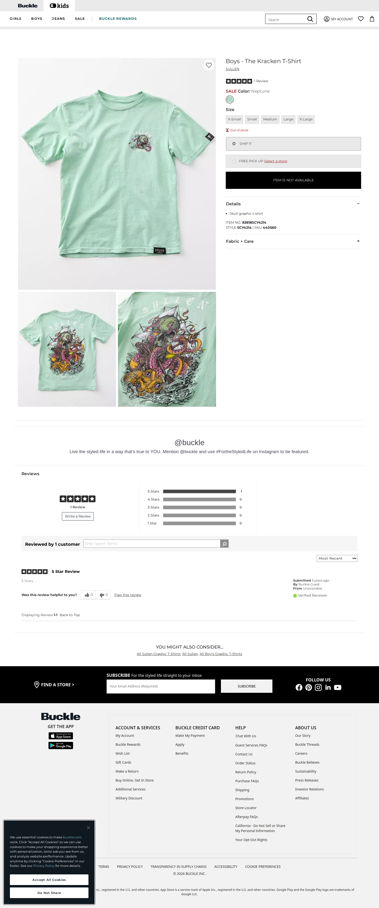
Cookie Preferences (263, 866)
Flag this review (127, 595)
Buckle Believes (307, 762)
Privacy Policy (44, 866)
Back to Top (70, 615)
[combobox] (285, 19)
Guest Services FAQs (251, 745)
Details (293, 203)
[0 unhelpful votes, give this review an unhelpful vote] (103, 594)
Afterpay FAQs (246, 816)
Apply (179, 744)
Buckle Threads (307, 744)
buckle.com (72, 837)
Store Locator (246, 807)
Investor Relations (309, 789)
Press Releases (306, 780)
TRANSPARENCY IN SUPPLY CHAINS (179, 866)
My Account (125, 735)
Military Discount (129, 798)
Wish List (123, 753)
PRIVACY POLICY (130, 866)
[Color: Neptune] (230, 99)
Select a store (275, 161)
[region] (49, 862)
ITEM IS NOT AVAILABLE (293, 180)
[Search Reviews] (156, 543)
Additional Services (131, 789)
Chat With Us (246, 736)
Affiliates (302, 798)
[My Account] (338, 19)
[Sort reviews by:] (337, 558)
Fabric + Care (293, 241)
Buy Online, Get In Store (135, 780)
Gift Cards (123, 762)
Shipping (242, 790)
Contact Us (244, 754)
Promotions (244, 799)
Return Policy (245, 772)
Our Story (302, 735)
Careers (301, 753)
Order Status (245, 763)
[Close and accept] (88, 827)
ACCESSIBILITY (226, 866)
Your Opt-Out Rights (251, 839)
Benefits (182, 753)
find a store (57, 684)
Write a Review (78, 516)
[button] (15, 19)
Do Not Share (49, 893)
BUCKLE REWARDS (118, 18)
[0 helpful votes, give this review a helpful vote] (87, 594)
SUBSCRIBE (247, 686)
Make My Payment (190, 735)
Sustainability (305, 771)
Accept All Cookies (49, 880)
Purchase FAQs (247, 781)
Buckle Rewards (128, 744)
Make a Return (127, 771)
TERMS (103, 866)
